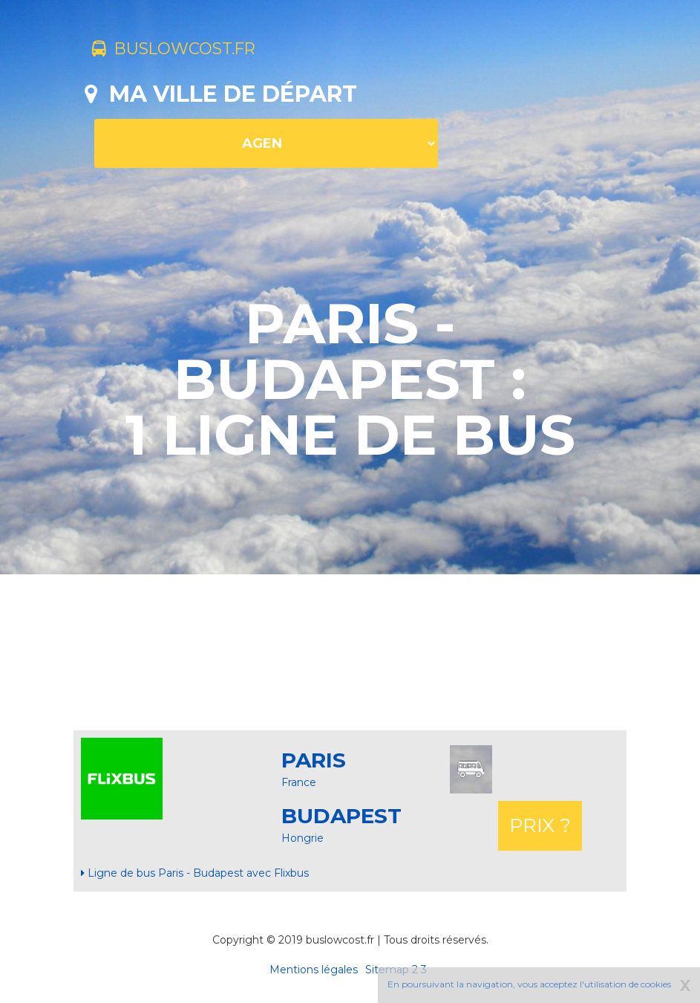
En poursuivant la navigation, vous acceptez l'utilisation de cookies (529, 984)
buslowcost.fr (190, 50)
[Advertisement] (355, 652)
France (298, 782)
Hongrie (302, 838)
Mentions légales (313, 969)
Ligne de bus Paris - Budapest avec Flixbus (195, 873)
